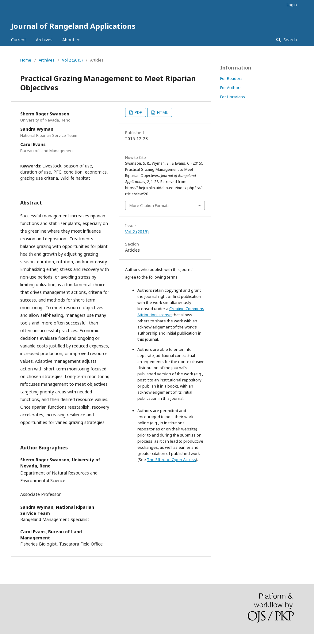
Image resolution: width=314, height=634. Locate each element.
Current (18, 40)
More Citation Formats (149, 205)
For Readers (231, 78)
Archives (44, 40)
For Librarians (232, 96)
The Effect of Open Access (171, 459)
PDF (138, 112)
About (69, 40)
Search (289, 40)
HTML (162, 112)
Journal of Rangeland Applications (73, 26)
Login (292, 4)
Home (25, 60)
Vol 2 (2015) (72, 60)
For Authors (231, 87)
